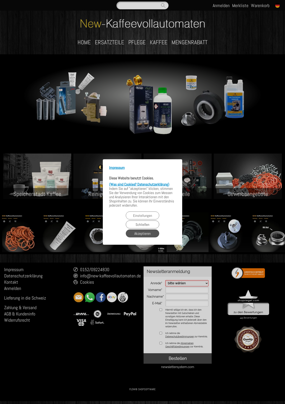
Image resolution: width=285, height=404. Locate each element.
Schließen (142, 224)
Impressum (117, 168)
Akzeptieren (142, 233)
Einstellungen (142, 215)
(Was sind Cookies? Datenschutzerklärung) (139, 184)
